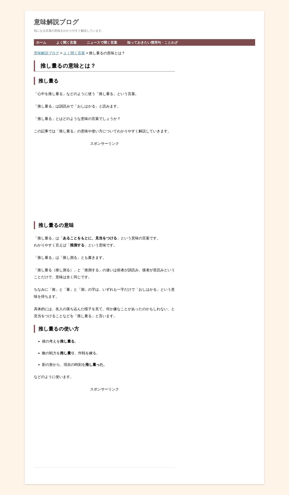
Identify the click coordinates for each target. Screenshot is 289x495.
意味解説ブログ (56, 22)
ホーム (41, 42)
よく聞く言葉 (66, 42)
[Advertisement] (104, 184)
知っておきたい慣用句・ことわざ (152, 42)
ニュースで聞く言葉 (102, 42)
